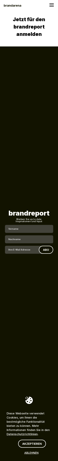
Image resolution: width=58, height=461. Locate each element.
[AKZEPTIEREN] (32, 444)
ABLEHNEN (31, 452)
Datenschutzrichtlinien (22, 434)
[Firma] (12, 5)
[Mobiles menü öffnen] (51, 5)
